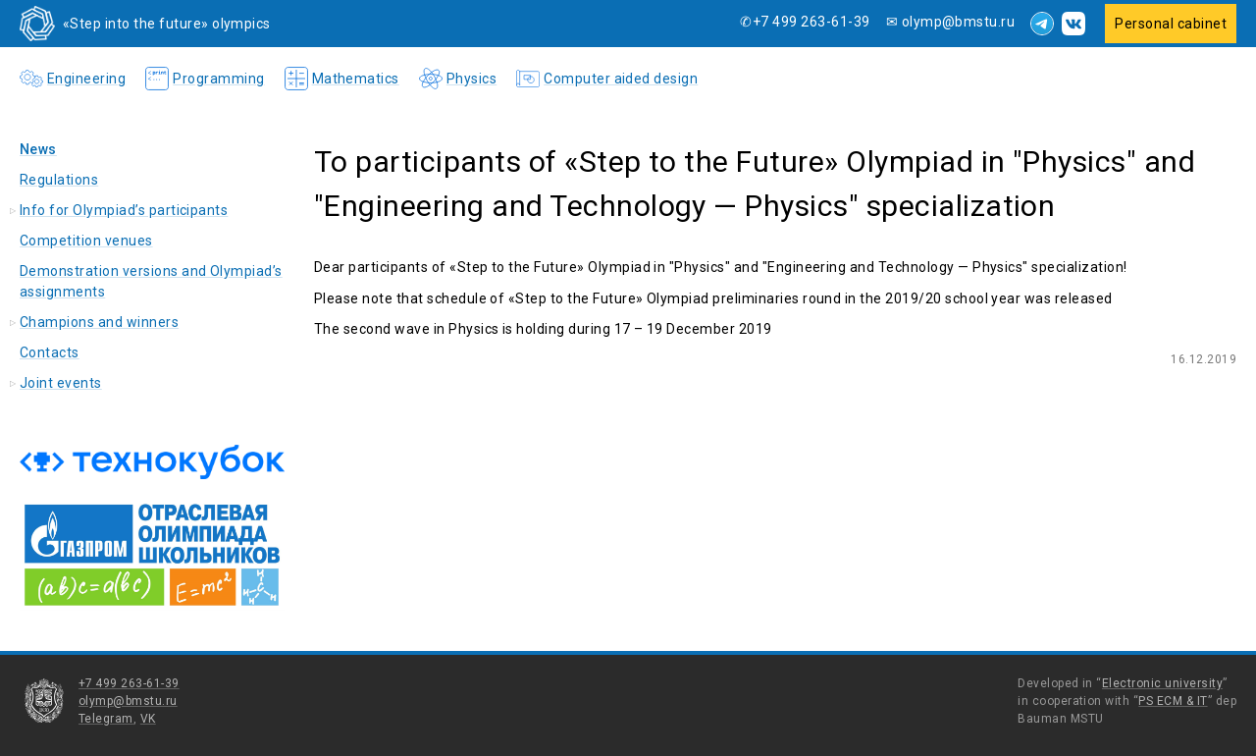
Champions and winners (99, 322)
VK (148, 719)
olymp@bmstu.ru (128, 701)
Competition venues (86, 240)
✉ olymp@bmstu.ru (951, 21)
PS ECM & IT (1172, 701)
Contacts (49, 352)
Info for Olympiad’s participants (124, 210)
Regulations (59, 180)
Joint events (61, 383)
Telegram (105, 719)
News (38, 149)
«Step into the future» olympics (167, 23)
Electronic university (1162, 683)
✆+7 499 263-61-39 (804, 21)
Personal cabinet (1171, 23)
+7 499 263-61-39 (129, 683)
